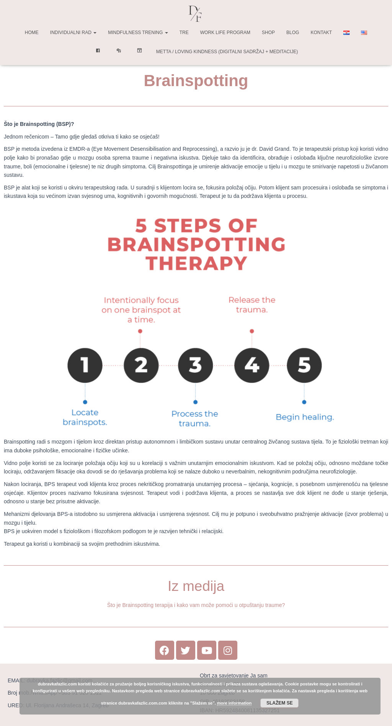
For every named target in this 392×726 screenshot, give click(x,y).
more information (234, 703)
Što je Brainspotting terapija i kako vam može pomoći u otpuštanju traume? (196, 605)
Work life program (225, 32)
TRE (184, 32)
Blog (292, 32)
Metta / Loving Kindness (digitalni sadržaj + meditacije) (227, 51)
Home (32, 32)
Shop (268, 32)
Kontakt (321, 32)
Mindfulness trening (138, 32)
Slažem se (279, 703)
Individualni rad (73, 32)
